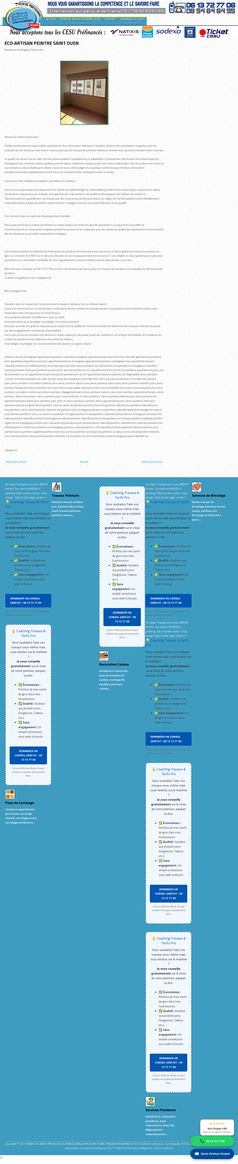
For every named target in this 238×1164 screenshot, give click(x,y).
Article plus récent (16, 462)
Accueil (84, 462)
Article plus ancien (152, 462)
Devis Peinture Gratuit (212, 1154)
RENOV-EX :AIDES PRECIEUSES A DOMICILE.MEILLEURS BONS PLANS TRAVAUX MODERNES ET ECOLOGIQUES (89, 1144)
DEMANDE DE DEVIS (132, 21)
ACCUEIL (51, 19)
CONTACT (110, 19)
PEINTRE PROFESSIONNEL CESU (80, 21)
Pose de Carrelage (19, 802)
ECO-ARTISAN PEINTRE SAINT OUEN (42, 43)
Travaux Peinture (65, 495)
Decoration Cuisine (114, 664)
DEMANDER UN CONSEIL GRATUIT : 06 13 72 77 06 (25, 600)
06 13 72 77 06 (212, 1141)
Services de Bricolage (208, 495)
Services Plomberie (161, 1110)
